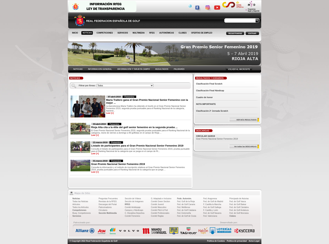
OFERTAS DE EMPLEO (201, 33)
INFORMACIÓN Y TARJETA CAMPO (133, 69)
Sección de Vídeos (133, 198)
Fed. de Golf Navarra (212, 213)
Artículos (76, 204)
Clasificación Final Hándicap (210, 90)
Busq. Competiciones (81, 213)
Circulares (103, 210)
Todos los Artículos (80, 207)
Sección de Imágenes (134, 201)
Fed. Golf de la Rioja (186, 201)
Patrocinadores (105, 207)
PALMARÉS (179, 69)
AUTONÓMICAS (166, 33)
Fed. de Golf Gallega (212, 207)
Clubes (232, 216)
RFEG (152, 33)
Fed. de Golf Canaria (186, 204)
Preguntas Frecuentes (108, 198)
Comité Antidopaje (132, 207)
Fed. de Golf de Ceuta (186, 216)
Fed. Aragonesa (210, 198)
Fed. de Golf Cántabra (239, 207)
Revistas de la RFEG (108, 201)
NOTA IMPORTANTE (206, 104)
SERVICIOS (122, 33)
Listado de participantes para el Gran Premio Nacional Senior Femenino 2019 (137, 145)
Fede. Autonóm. (184, 198)
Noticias (76, 198)
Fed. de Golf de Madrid (213, 201)
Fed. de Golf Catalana (186, 210)
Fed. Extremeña (184, 213)
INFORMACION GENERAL (100, 69)
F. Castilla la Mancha (212, 204)
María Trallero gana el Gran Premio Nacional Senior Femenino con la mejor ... (147, 101)
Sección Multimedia (108, 213)
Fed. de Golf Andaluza (239, 210)
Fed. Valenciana (210, 216)
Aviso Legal (254, 241)
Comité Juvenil (157, 204)
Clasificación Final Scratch (209, 84)
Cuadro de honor (204, 97)
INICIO (75, 33)
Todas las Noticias (80, 201)
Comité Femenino (132, 216)
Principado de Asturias (239, 198)
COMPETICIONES (104, 33)
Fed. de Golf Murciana (239, 213)
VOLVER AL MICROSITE (239, 69)
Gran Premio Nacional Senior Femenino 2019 (118, 164)
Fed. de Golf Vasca (237, 201)
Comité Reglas (157, 216)
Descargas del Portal (108, 204)
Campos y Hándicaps (134, 210)
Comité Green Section (160, 201)
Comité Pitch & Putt (159, 210)
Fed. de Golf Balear (237, 204)
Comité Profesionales (160, 213)
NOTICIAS (88, 33)
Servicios (76, 216)
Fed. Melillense (183, 207)
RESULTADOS (161, 69)
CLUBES (183, 33)
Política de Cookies (216, 241)
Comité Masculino (158, 207)
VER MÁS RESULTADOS (246, 120)
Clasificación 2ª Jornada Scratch (212, 111)
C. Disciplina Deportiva (134, 213)
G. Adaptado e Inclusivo (161, 198)
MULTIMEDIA (139, 33)
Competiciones (79, 210)
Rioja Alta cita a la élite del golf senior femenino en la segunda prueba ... (134, 127)
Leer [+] (110, 113)
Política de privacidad (237, 241)
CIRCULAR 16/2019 (205, 136)
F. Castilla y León (210, 210)
